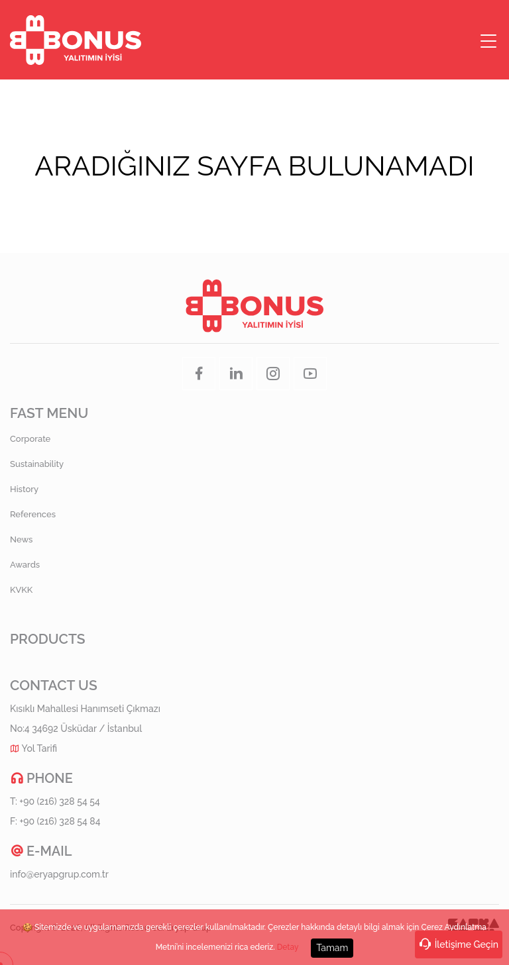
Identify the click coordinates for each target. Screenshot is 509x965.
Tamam (332, 947)
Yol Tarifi (40, 748)
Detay (288, 947)
